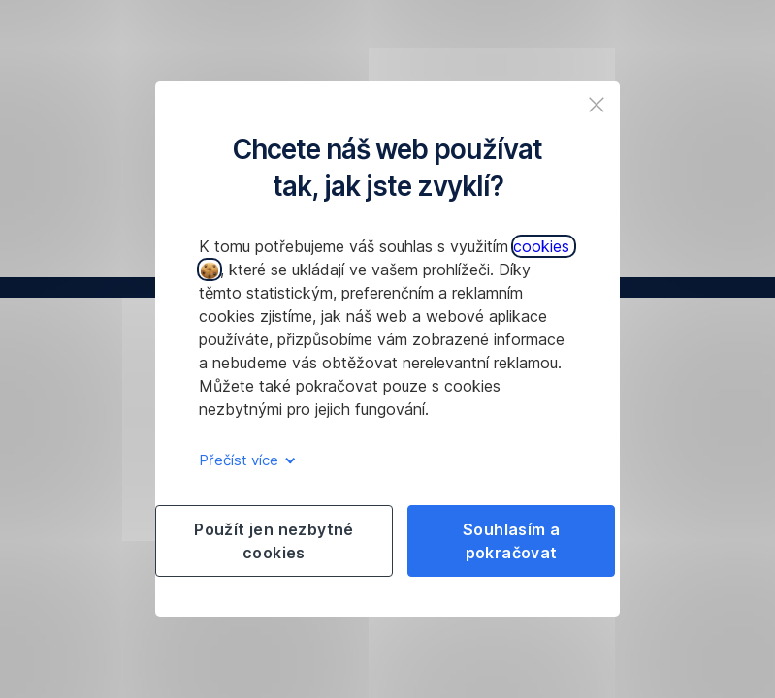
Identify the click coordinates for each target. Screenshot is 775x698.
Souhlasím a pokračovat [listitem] (511, 541)
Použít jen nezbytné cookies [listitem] (274, 541)
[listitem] (596, 104)
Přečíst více (244, 460)
